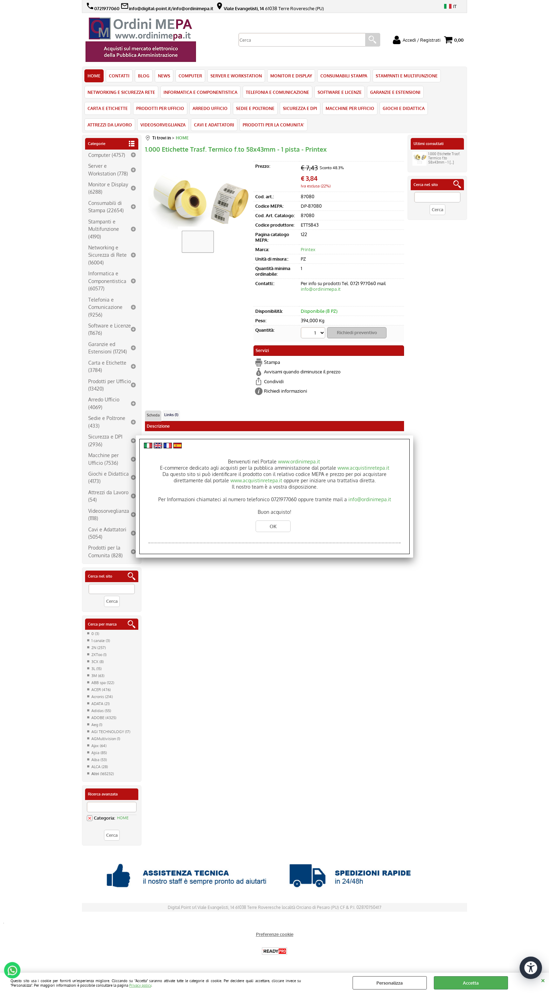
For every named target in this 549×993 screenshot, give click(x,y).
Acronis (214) (102, 696)
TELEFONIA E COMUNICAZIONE (277, 92)
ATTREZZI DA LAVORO (110, 124)
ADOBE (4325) (103, 717)
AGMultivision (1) (105, 738)
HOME (94, 75)
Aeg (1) (96, 724)
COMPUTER (190, 75)
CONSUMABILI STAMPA (343, 75)
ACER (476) (101, 689)
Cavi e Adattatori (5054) (107, 533)
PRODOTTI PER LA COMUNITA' (273, 124)
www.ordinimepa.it (299, 461)
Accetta (471, 983)
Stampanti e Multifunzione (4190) (103, 229)
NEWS (164, 75)
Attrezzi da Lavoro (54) (108, 496)
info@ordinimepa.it (321, 289)
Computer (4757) (106, 155)
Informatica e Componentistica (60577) (107, 280)
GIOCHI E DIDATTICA (404, 108)
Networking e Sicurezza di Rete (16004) (107, 255)
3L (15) (96, 668)
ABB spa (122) (102, 682)
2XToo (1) (98, 654)
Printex (308, 249)
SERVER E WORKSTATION (236, 75)
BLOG (144, 75)
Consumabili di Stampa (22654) (106, 206)
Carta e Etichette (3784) (107, 366)
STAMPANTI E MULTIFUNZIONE (407, 75)
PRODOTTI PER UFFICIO (160, 108)
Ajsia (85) (99, 752)
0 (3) (95, 633)
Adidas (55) (101, 710)
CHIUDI (542, 979)
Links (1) (171, 414)
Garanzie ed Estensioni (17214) (107, 347)
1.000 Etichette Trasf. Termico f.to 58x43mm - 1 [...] (436, 159)
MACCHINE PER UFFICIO (350, 108)
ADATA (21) (100, 703)
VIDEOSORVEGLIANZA (163, 124)
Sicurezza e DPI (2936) (105, 440)
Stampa (272, 362)
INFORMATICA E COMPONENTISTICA (200, 92)
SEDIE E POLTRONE (255, 108)
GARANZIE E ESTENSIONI (395, 92)
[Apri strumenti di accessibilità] (531, 968)
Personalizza (389, 983)
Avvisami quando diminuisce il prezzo (302, 371)
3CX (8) (97, 661)
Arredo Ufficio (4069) (103, 403)
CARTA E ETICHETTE (108, 108)
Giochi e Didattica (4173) (108, 477)
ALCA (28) (99, 766)
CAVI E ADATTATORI (214, 124)
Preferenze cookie (274, 934)
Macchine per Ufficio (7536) (103, 459)
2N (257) (98, 647)
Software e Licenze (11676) (109, 329)
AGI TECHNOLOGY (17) (110, 731)
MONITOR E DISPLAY (291, 75)
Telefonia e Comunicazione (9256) (105, 307)
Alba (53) (99, 759)
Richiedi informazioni (285, 391)
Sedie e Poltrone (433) (106, 421)
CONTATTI (119, 75)
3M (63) (97, 675)
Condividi (274, 381)
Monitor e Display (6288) (108, 188)
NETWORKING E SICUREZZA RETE (121, 92)
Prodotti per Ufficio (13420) (109, 385)
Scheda (153, 415)
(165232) (102, 773)
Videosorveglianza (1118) (108, 514)
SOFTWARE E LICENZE (340, 92)
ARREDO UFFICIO (210, 108)
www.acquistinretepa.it (363, 468)
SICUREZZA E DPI (300, 108)
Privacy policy (140, 985)
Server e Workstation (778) (108, 169)
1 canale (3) (100, 640)
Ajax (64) (98, 745)
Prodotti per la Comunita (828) (105, 551)
